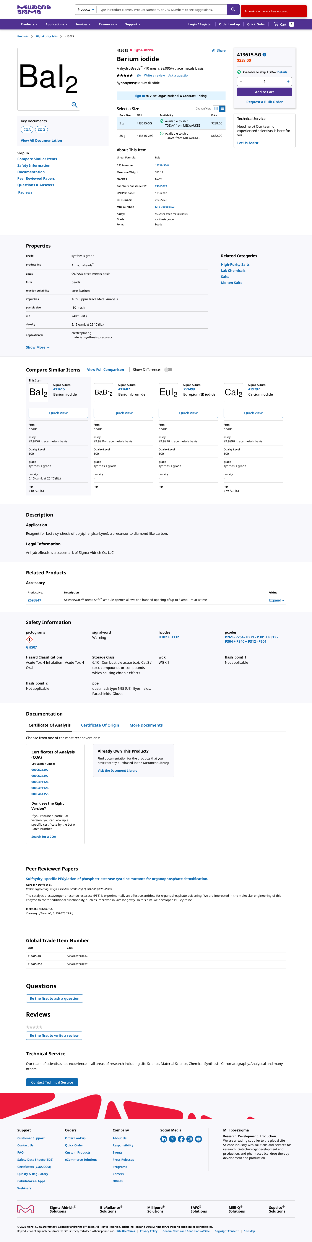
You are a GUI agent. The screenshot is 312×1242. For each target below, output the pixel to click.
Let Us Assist (247, 143)
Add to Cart (264, 92)
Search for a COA (43, 837)
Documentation (31, 172)
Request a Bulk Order (264, 102)
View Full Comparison (105, 369)
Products (23, 36)
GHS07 (31, 647)
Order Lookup (229, 24)
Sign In (140, 96)
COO (42, 129)
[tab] (26, 36)
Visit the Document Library (117, 770)
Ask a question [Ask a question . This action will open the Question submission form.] (179, 75)
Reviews (25, 192)
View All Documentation (41, 140)
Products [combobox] (84, 9)
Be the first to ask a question (55, 998)
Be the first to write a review (56, 1036)
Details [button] (282, 72)
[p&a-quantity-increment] (288, 81)
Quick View (58, 413)
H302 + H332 (169, 637)
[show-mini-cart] (284, 24)
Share (219, 50)
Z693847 (34, 600)
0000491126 (40, 782)
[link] (235, 264)
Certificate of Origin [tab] (100, 725)
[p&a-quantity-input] (264, 81)
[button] (200, 24)
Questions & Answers (35, 185)
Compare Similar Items (37, 158)
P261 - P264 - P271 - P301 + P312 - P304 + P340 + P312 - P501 (251, 639)
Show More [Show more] (38, 347)
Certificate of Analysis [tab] (50, 725)
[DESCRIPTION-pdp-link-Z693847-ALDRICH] (161, 600)
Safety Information (33, 165)
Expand (276, 600)
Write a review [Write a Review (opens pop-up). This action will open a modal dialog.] (154, 75)
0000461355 (40, 794)
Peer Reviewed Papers (36, 178)
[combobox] (157, 9)
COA (27, 129)
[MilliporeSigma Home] (34, 9)
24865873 (161, 186)
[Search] (233, 9)
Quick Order (256, 24)
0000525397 (40, 770)
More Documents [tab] (146, 725)
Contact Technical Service (52, 1082)
